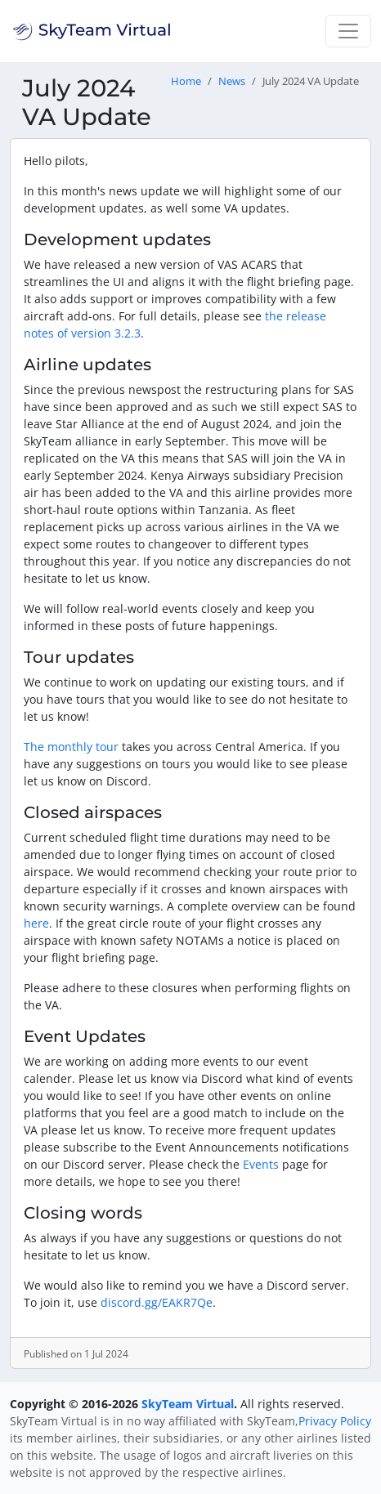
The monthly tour (71, 746)
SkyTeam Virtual (187, 1403)
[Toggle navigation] (348, 31)
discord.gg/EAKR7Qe (157, 1302)
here (36, 923)
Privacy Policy (334, 1421)
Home (186, 81)
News (231, 81)
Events (261, 1164)
